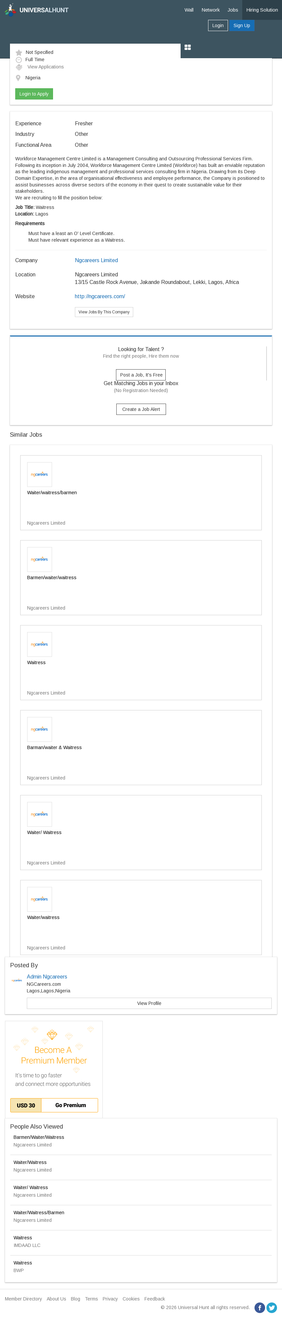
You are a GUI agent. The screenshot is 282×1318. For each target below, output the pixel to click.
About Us (56, 1298)
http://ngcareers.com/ (100, 296)
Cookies (131, 1298)
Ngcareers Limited (96, 260)
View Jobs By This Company (104, 312)
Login (218, 25)
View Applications (39, 66)
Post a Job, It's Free (141, 375)
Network (210, 10)
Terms (91, 1298)
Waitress (23, 1237)
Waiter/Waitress (30, 1162)
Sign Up (242, 25)
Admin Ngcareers (47, 976)
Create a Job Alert (141, 409)
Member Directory (23, 1298)
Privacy (110, 1298)
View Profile (149, 1003)
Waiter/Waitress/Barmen (39, 1212)
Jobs (233, 10)
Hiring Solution (262, 10)
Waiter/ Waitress (31, 1187)
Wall (189, 10)
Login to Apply (34, 94)
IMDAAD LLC (27, 1245)
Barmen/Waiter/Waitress (39, 1137)
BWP (19, 1270)
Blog (75, 1298)
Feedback (154, 1298)
